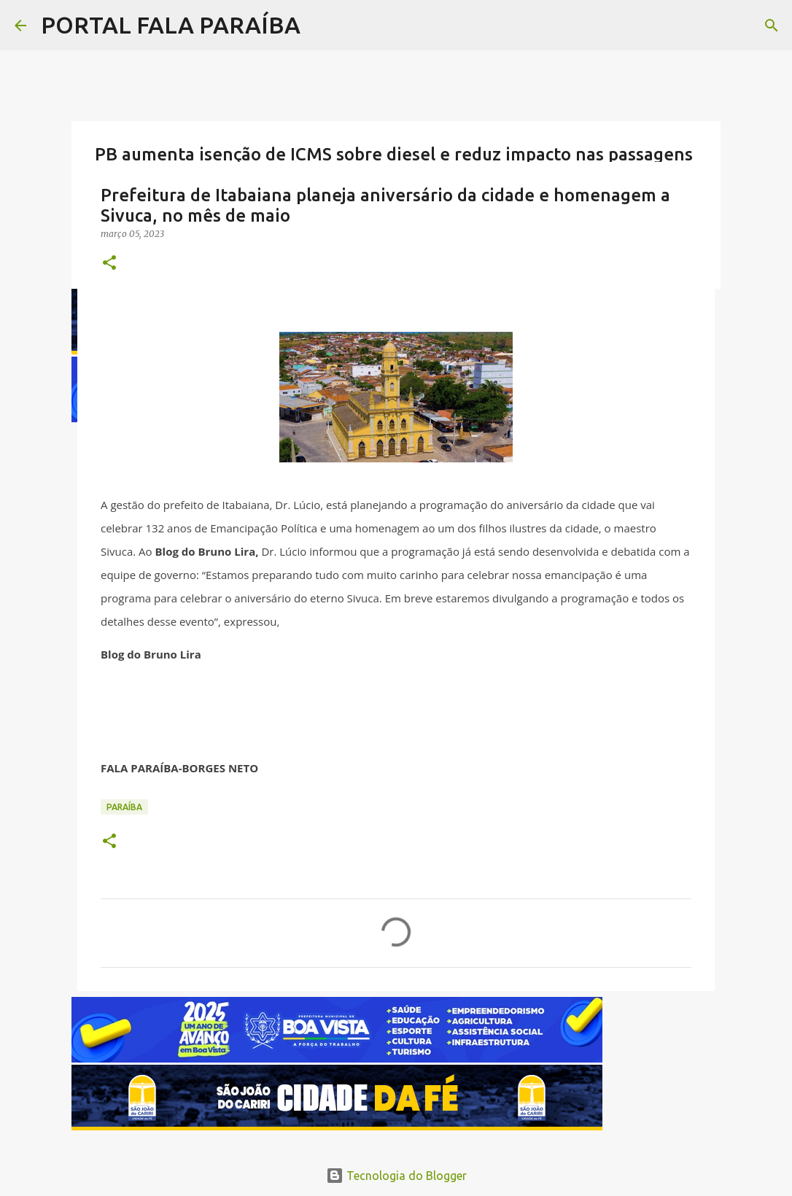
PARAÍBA (124, 807)
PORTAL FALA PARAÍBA (170, 25)
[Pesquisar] (771, 25)
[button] (109, 263)
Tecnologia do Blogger (396, 1175)
